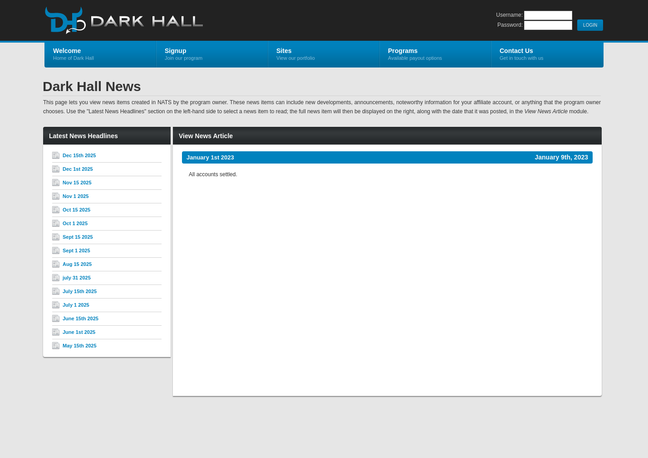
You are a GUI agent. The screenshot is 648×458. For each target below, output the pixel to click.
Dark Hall (152, 21)
